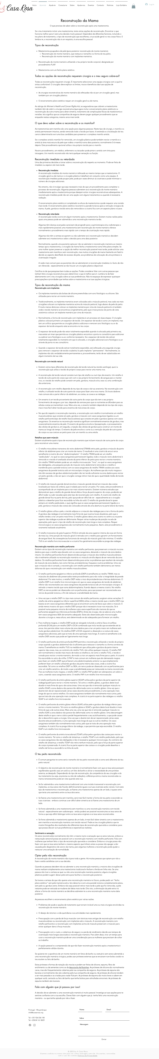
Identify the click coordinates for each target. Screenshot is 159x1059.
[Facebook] (30, 1025)
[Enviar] (104, 1039)
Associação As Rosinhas (79, 967)
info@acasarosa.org (35, 1012)
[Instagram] (34, 1025)
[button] (133, 6)
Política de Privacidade (87, 1056)
